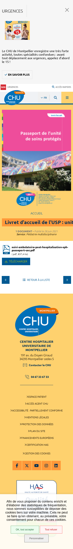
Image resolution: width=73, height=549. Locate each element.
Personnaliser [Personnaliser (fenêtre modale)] (36, 538)
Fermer (67, 10)
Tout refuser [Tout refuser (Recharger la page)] (51, 529)
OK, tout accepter (25, 529)
